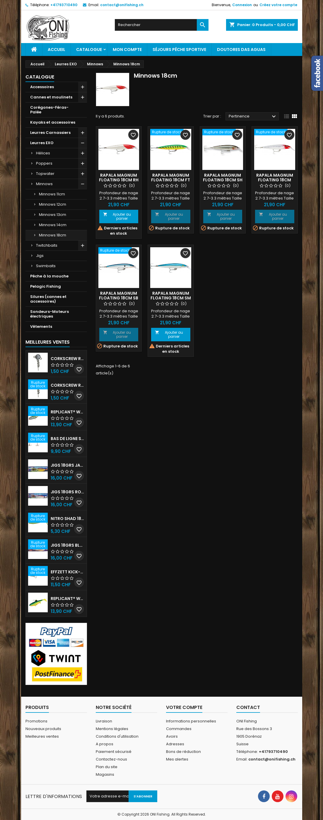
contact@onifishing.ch (121, 4)
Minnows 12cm (52, 204)
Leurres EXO (42, 143)
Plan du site (106, 767)
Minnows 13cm (52, 214)
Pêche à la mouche (49, 276)
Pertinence (253, 116)
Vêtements (41, 326)
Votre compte (184, 707)
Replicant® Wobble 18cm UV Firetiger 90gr (67, 598)
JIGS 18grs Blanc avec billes (67, 545)
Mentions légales (112, 729)
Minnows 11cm (52, 194)
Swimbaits (46, 266)
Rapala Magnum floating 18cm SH (222, 177)
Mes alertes (177, 759)
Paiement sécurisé (113, 751)
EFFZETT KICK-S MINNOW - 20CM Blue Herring (67, 572)
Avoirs (172, 736)
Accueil (56, 49)
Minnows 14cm (52, 225)
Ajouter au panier (117, 216)
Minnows (44, 184)
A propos (104, 744)
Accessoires (42, 87)
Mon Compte (127, 49)
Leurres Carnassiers (50, 132)
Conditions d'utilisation (117, 736)
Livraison (104, 721)
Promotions (36, 721)
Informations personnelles (191, 721)
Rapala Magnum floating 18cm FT (170, 177)
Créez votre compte (278, 4)
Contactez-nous (111, 759)
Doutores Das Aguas (241, 49)
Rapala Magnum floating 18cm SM (171, 295)
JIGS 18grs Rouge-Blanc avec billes (67, 492)
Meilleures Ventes (47, 342)
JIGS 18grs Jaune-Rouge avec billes (67, 465)
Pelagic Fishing (45, 286)
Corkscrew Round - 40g (67, 385)
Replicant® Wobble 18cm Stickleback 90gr (67, 412)
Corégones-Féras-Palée (49, 110)
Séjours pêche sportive (179, 49)
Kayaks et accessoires (52, 122)
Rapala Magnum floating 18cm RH (119, 177)
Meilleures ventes (42, 736)
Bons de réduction (183, 751)
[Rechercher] (162, 25)
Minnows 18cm (52, 235)
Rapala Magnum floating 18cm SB (118, 295)
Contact (248, 707)
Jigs (40, 255)
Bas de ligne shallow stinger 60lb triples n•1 (67, 438)
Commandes (179, 729)
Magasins (105, 774)
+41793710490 (63, 4)
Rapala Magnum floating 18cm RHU (274, 179)
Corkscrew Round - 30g (67, 358)
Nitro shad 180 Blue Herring (67, 518)
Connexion (242, 4)
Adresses (175, 744)
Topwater (45, 173)
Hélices (43, 153)
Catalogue (89, 49)
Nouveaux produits (43, 729)
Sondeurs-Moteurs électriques (49, 314)
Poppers (44, 163)
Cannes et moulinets (51, 97)
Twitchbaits (46, 245)
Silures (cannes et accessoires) (48, 299)
